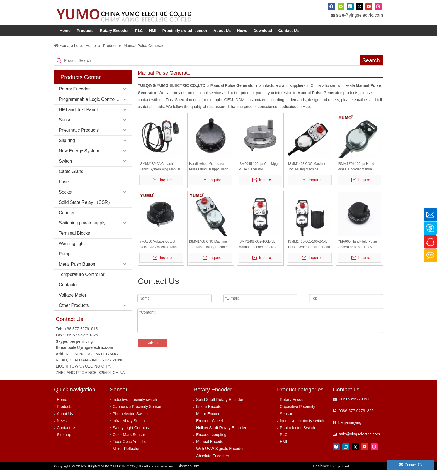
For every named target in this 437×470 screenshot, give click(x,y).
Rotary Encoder (74, 89)
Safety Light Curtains (131, 427)
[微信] (341, 6)
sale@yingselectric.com (359, 15)
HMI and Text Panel (78, 109)
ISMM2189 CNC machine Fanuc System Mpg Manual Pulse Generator (159, 167)
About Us (65, 414)
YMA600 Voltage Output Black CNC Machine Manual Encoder (160, 244)
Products (64, 406)
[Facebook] (331, 6)
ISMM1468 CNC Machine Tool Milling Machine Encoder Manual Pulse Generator (307, 167)
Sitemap (64, 434)
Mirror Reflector (126, 448)
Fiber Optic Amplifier (130, 441)
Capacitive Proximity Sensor (137, 406)
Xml (197, 466)
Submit (152, 343)
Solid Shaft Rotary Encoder (219, 399)
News (62, 420)
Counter (67, 212)
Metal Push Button (77, 264)
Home (62, 399)
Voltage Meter (72, 295)
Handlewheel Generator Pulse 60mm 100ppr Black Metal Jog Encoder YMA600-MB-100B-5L (210, 167)
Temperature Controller (82, 274)
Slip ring (67, 140)
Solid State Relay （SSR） (85, 202)
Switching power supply (82, 223)
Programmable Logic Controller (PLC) (95, 99)
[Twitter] (359, 6)
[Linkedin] (350, 6)
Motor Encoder (209, 414)
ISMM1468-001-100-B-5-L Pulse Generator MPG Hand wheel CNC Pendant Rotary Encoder (309, 244)
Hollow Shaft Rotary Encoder (221, 427)
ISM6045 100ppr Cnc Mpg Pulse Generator (258, 166)
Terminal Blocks (74, 233)
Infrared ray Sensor (129, 420)
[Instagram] (378, 6)
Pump (65, 253)
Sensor (66, 120)
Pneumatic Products (79, 130)
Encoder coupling (211, 434)
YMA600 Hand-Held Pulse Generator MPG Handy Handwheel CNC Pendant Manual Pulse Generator (357, 244)
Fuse (64, 181)
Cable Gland (71, 171)
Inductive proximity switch (135, 399)
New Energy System (79, 150)
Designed (331, 466)
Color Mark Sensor (129, 434)
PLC (283, 434)
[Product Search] (212, 60)
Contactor (68, 284)
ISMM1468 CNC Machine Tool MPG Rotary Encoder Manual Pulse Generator (208, 244)
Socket (65, 192)
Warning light (72, 243)
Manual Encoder (210, 441)
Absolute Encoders (212, 456)
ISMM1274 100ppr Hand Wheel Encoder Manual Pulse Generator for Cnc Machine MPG (356, 167)
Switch (65, 161)
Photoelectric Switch (130, 414)
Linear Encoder (209, 406)
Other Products (74, 305)
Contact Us (66, 427)
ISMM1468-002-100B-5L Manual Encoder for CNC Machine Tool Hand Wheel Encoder (258, 244)
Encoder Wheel (209, 420)
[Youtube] (368, 6)
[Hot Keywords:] (371, 60)
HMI (283, 441)
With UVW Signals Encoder (220, 448)
